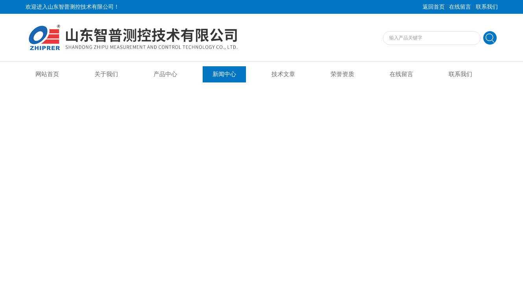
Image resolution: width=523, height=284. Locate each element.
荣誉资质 (342, 74)
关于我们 (106, 74)
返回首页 (434, 7)
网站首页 (47, 74)
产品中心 (165, 74)
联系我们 (487, 7)
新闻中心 (224, 74)
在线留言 (460, 7)
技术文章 (283, 74)
